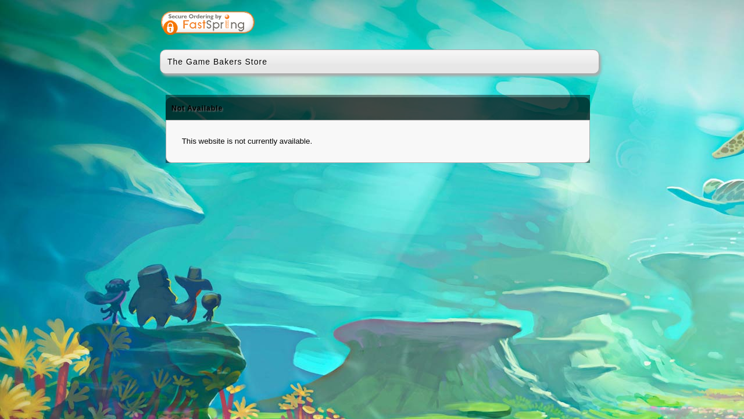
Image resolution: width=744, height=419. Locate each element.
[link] (544, 24)
